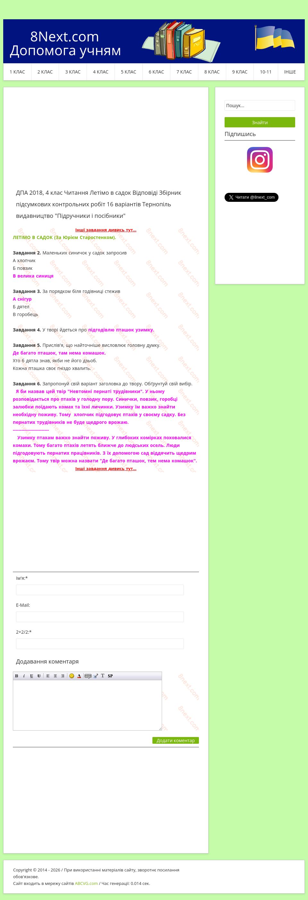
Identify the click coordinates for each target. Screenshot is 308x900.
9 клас (240, 72)
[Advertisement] (106, 142)
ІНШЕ (290, 72)
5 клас (128, 72)
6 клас (156, 72)
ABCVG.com (86, 883)
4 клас (100, 72)
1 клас (17, 72)
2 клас (45, 72)
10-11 (266, 72)
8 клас (212, 72)
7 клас (184, 72)
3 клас (73, 72)
